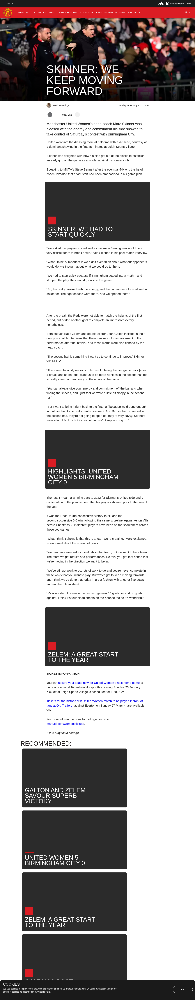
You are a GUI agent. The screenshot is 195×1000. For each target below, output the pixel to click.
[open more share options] (77, 114)
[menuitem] (20, 12)
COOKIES (11, 984)
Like (71, 882)
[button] (8, 3)
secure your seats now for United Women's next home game (99, 682)
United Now (72, 892)
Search (54, 892)
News (129, 882)
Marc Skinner (110, 882)
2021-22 (91, 892)
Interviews (55, 882)
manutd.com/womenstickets (65, 723)
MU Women (88, 882)
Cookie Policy (44, 992)
